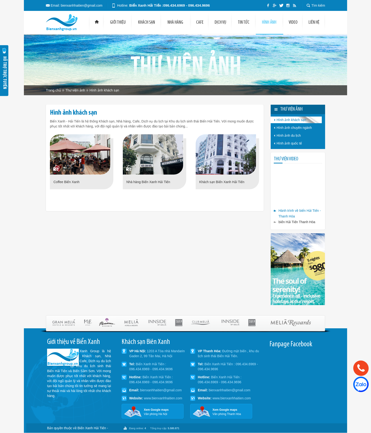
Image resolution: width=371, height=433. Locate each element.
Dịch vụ (220, 22)
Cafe (199, 22)
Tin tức (244, 22)
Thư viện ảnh (75, 90)
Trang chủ (53, 90)
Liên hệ (314, 22)
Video (293, 22)
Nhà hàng (176, 22)
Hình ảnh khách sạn (104, 90)
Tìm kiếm (318, 5)
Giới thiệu (118, 22)
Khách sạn (146, 22)
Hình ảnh (269, 22)
